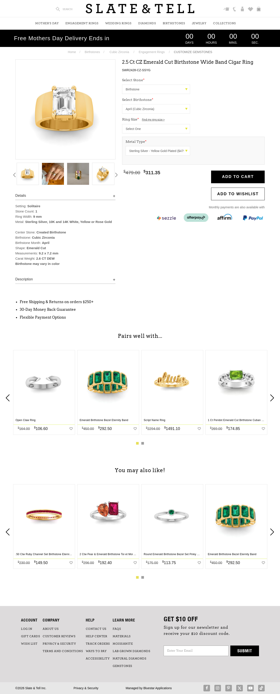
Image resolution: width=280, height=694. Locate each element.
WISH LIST (29, 643)
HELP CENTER (96, 636)
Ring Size (143, 119)
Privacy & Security (86, 688)
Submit (244, 650)
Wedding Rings (118, 23)
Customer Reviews (59, 636)
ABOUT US (51, 628)
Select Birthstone (137, 100)
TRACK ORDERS (98, 643)
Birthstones (174, 23)
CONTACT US (96, 628)
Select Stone (133, 80)
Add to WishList (238, 194)
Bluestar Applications (157, 688)
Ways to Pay (96, 651)
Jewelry (199, 23)
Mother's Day (47, 23)
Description (24, 279)
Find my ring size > (153, 119)
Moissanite (123, 643)
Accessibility (98, 658)
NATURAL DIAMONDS (129, 658)
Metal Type (136, 142)
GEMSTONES (122, 666)
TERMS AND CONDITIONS (63, 651)
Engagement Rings (81, 23)
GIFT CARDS (30, 636)
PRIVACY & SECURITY (59, 643)
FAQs (117, 628)
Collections (224, 23)
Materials (122, 636)
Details (20, 195)
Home (72, 52)
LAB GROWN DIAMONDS (131, 651)
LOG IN (26, 628)
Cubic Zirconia (119, 52)
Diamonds (147, 23)
